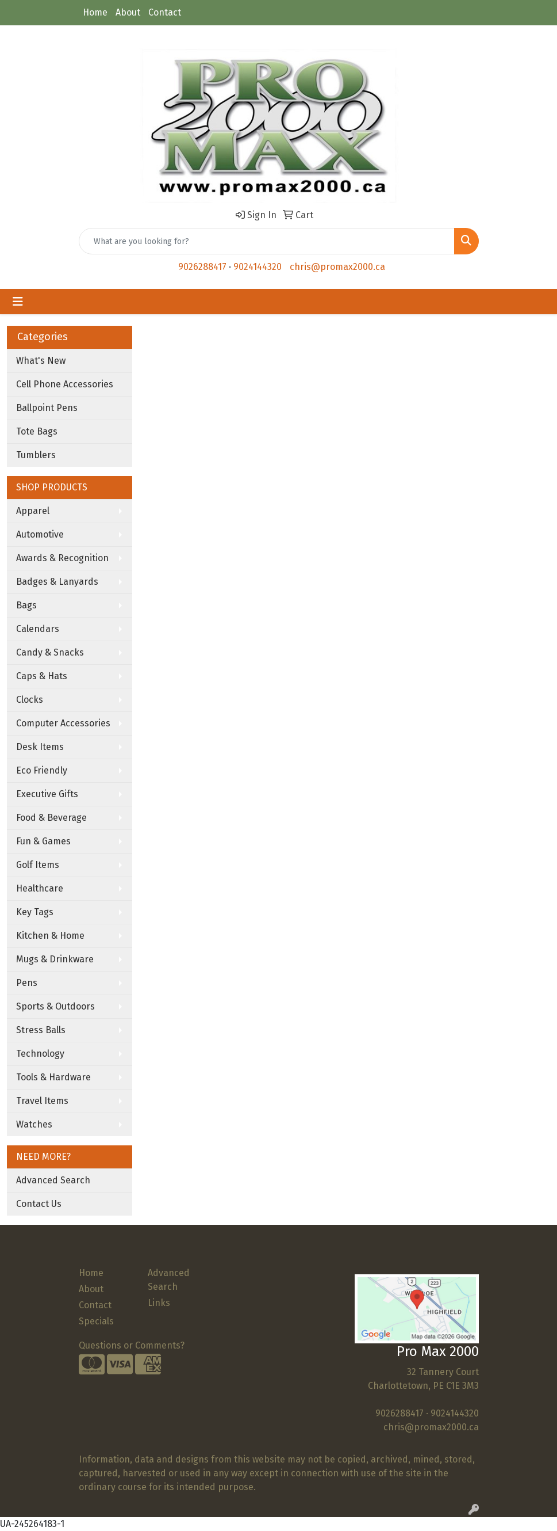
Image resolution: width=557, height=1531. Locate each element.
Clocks (29, 699)
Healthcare (39, 888)
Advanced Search (53, 1180)
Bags (26, 605)
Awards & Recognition (62, 558)
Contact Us (39, 1203)
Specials (96, 1321)
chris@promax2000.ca (337, 266)
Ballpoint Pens (47, 407)
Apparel (32, 510)
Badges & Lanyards (57, 581)
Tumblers (36, 455)
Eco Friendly (41, 770)
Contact (164, 12)
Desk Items (40, 746)
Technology (40, 1053)
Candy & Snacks (50, 652)
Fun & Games (43, 841)
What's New (41, 360)
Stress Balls (41, 1030)
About (128, 12)
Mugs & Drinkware (55, 959)
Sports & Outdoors (55, 1006)
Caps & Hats (41, 676)
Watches (34, 1124)
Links (159, 1302)
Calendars (37, 628)
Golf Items (37, 864)
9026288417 (202, 266)
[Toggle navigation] (18, 302)
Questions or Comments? (132, 1345)
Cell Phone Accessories (64, 384)
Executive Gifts (47, 794)
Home (95, 12)
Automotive (40, 534)
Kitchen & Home (50, 935)
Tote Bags (36, 431)
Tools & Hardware (53, 1077)
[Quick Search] (267, 241)
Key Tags (34, 912)
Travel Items (42, 1100)
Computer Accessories (63, 723)
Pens (26, 982)
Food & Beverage (51, 817)
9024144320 (257, 266)
